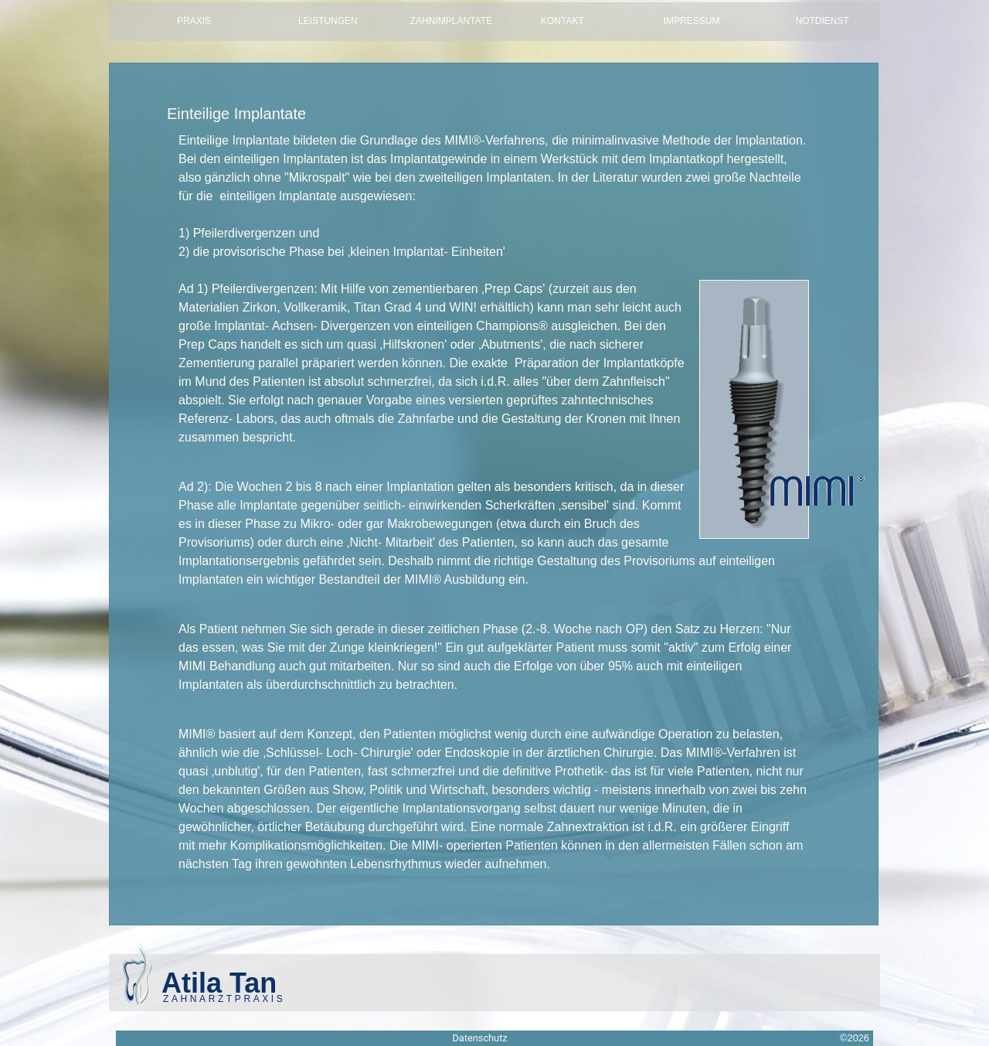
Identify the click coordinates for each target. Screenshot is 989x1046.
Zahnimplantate (451, 20)
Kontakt (562, 20)
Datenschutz (479, 1038)
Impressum (692, 20)
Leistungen (328, 20)
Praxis (194, 20)
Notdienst (826, 20)
